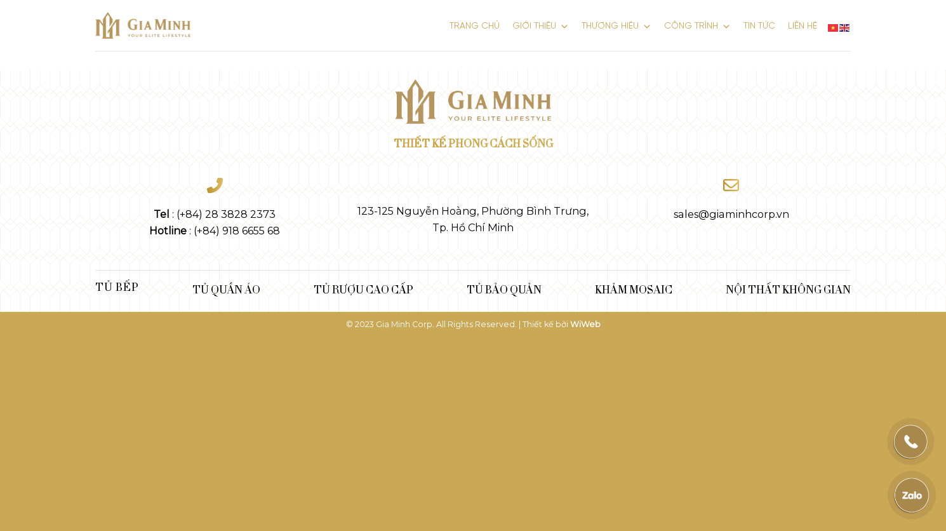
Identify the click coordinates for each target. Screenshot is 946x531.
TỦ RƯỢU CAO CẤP (363, 289)
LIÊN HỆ (802, 26)
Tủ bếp (117, 286)
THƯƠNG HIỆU (616, 24)
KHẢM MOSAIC (633, 289)
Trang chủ (475, 26)
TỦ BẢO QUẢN (504, 289)
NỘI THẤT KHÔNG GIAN (788, 289)
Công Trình (697, 24)
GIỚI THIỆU (540, 24)
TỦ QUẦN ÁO (226, 289)
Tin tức (759, 26)
